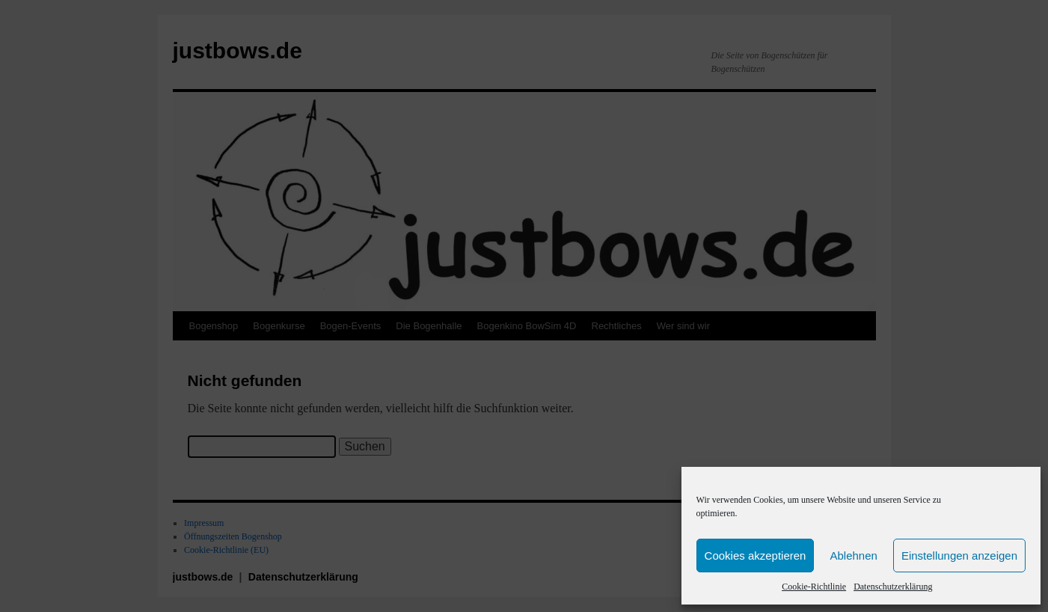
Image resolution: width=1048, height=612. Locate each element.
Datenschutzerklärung (893, 586)
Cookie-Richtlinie (814, 586)
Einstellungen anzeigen (959, 555)
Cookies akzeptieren (755, 555)
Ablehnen (853, 555)
